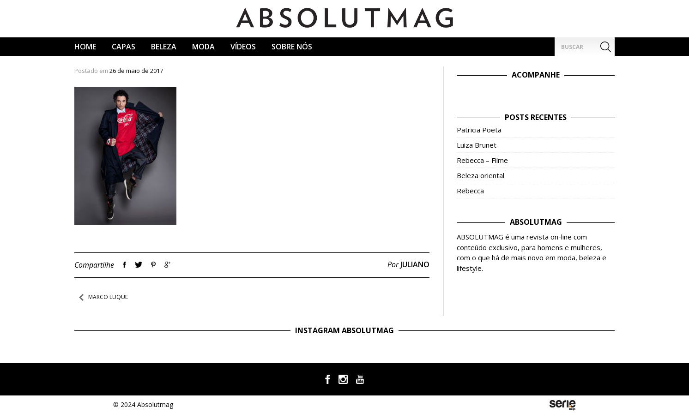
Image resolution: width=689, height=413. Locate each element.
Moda (203, 47)
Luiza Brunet (476, 145)
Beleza (163, 47)
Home (85, 47)
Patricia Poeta (479, 129)
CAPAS (123, 47)
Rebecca (470, 190)
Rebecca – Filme (482, 160)
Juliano (414, 264)
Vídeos (243, 47)
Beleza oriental (480, 175)
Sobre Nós (292, 47)
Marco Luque (108, 297)
